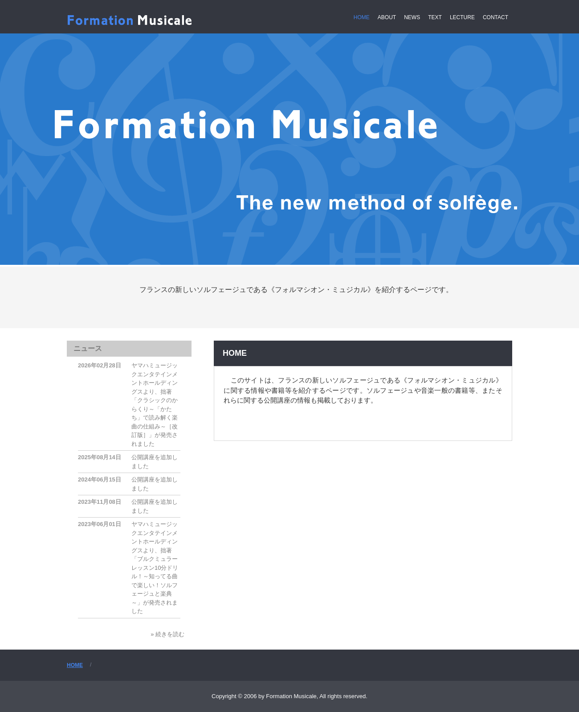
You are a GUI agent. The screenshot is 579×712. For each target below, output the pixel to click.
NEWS (412, 17)
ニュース (87, 348)
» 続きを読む (167, 634)
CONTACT (495, 17)
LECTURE (462, 17)
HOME (362, 17)
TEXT (435, 17)
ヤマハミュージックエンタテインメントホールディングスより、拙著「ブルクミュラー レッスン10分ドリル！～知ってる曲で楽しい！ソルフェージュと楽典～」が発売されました (157, 567)
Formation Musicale (132, 22)
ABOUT (387, 17)
